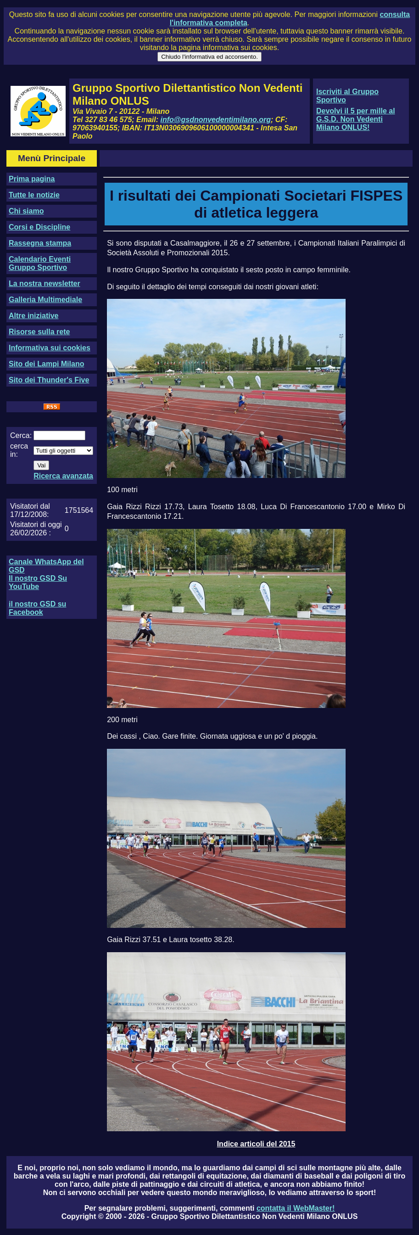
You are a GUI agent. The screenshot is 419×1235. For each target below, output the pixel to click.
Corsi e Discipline (39, 227)
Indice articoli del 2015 (256, 1144)
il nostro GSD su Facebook (37, 608)
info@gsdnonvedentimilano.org (216, 120)
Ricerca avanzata (63, 476)
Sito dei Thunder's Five (49, 380)
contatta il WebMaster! (296, 1208)
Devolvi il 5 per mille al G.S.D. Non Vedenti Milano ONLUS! (355, 119)
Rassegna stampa (40, 243)
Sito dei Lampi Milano (46, 364)
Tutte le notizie (34, 195)
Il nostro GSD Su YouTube (38, 582)
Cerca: (21, 435)
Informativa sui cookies (49, 348)
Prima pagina (32, 179)
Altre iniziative (33, 316)
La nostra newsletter (44, 283)
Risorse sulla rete (39, 332)
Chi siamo (26, 211)
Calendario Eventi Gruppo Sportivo (40, 263)
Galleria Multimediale (45, 299)
